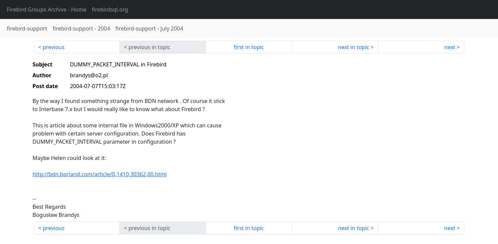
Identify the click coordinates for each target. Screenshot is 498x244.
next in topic (353, 47)
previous (53, 47)
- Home (47, 9)
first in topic (249, 47)
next (449, 47)
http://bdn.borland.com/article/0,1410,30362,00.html (99, 174)
